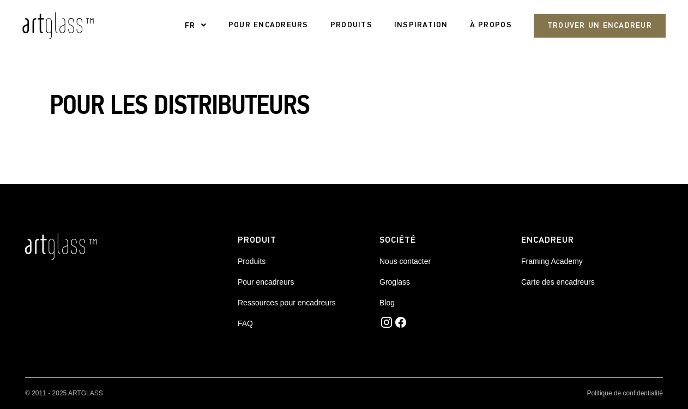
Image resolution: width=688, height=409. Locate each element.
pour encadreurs (268, 25)
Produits (251, 261)
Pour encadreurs (266, 282)
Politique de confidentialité (625, 393)
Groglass (394, 282)
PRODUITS (351, 25)
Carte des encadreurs (558, 282)
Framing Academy (552, 261)
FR (190, 26)
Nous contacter (405, 261)
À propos (491, 25)
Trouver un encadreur (599, 26)
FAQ (245, 323)
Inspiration (421, 25)
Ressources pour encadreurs (287, 302)
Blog (387, 302)
